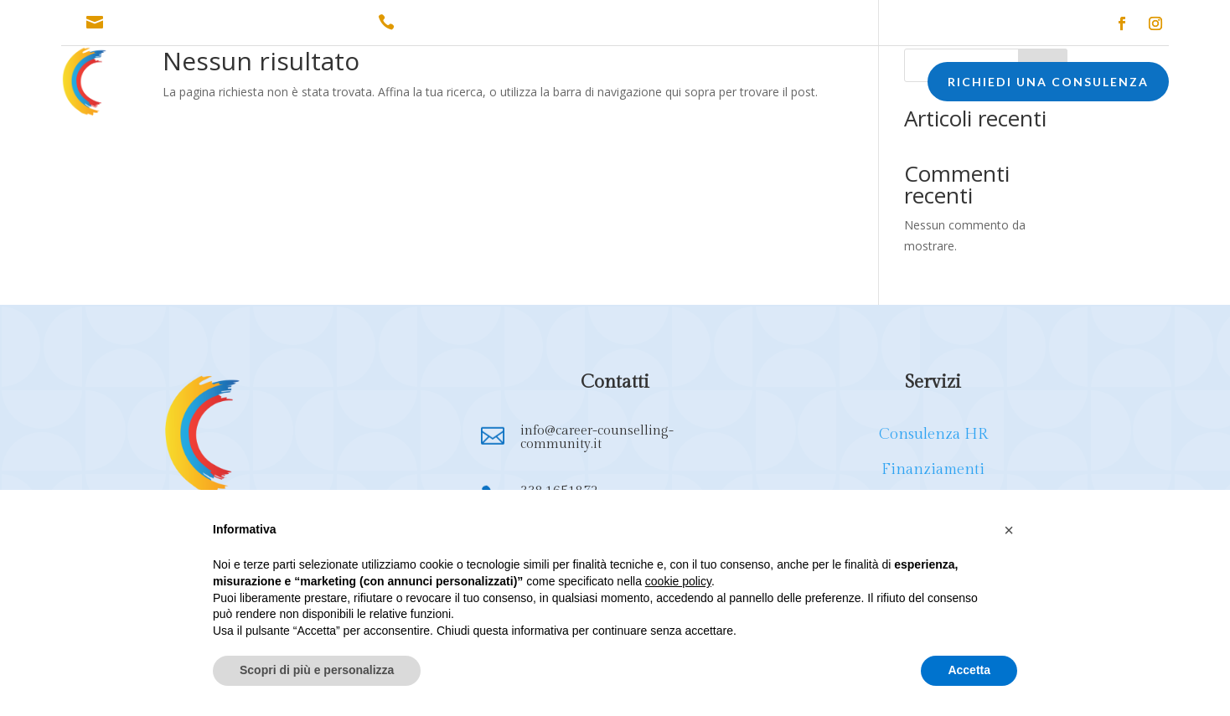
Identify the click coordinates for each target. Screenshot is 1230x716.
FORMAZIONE (598, 83)
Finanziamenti (933, 469)
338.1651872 (440, 22)
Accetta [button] (969, 670)
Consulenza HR (933, 434)
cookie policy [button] (678, 581)
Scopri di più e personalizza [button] (317, 670)
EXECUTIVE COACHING (733, 83)
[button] (1008, 530)
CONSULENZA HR (367, 83)
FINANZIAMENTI (488, 83)
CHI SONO (262, 83)
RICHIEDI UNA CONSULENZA (1048, 82)
